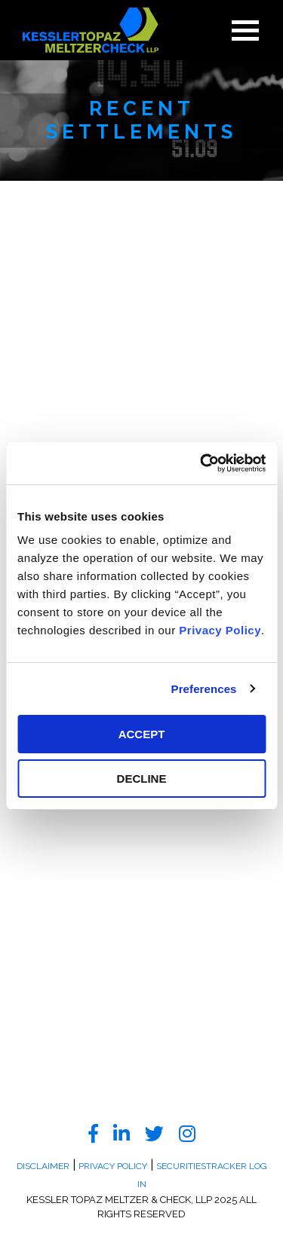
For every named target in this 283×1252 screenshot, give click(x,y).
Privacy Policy (220, 630)
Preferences (204, 688)
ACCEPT (141, 734)
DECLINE (142, 778)
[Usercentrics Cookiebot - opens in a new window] (201, 463)
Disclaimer (43, 1166)
